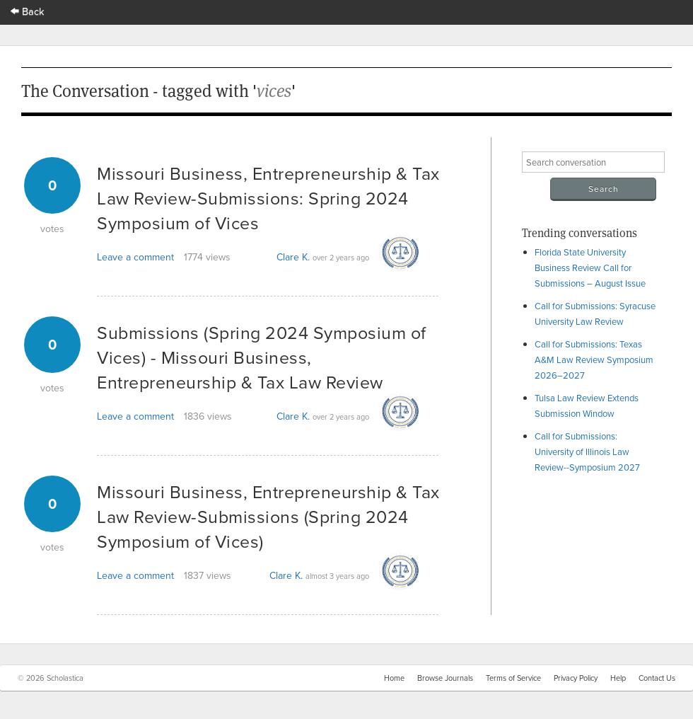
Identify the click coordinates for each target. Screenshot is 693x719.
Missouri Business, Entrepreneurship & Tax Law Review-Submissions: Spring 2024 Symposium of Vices (268, 198)
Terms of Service (513, 678)
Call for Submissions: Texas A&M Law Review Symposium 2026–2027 (594, 359)
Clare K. (293, 257)
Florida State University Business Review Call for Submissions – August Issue (590, 267)
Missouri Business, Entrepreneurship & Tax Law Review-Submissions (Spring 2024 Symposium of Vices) (268, 516)
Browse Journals (445, 678)
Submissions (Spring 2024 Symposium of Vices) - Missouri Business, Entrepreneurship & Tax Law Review (261, 357)
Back (28, 11)
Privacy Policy (576, 678)
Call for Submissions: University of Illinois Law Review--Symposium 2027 (587, 451)
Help (618, 678)
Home (394, 678)
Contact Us (657, 678)
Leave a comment (135, 257)
